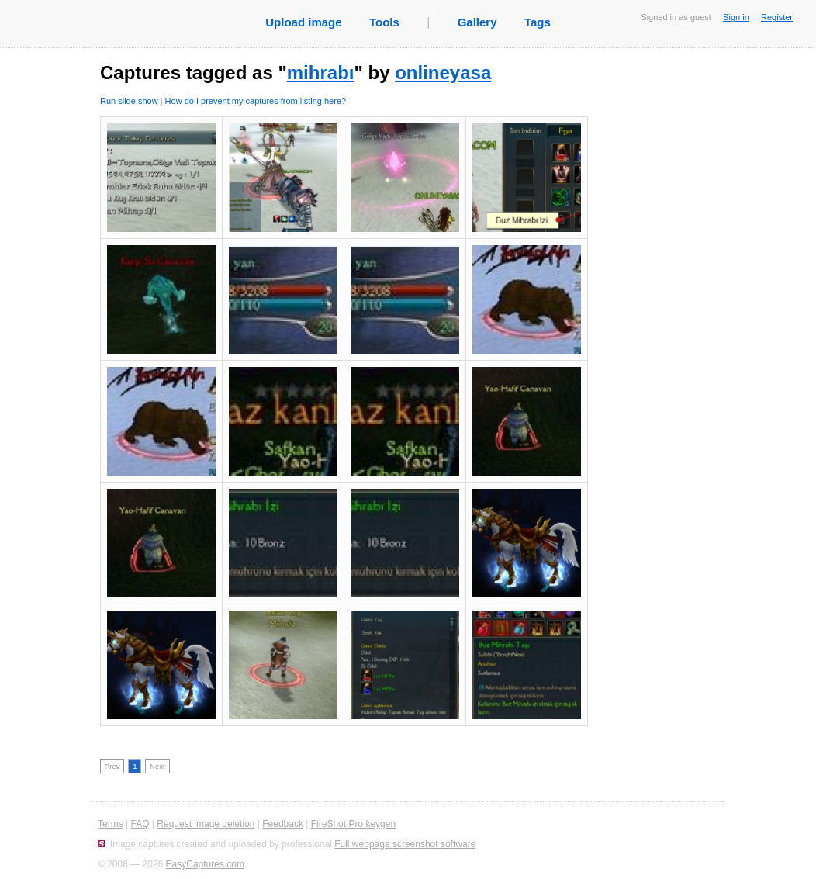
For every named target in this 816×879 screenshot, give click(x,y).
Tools (384, 22)
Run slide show (129, 101)
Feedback (282, 823)
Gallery (477, 22)
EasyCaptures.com (205, 864)
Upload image (303, 22)
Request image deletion (205, 823)
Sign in (736, 17)
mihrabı (320, 72)
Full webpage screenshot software (404, 844)
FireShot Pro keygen (353, 823)
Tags (537, 22)
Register (777, 17)
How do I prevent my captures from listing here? (256, 101)
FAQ (139, 823)
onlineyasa (443, 72)
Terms (110, 823)
